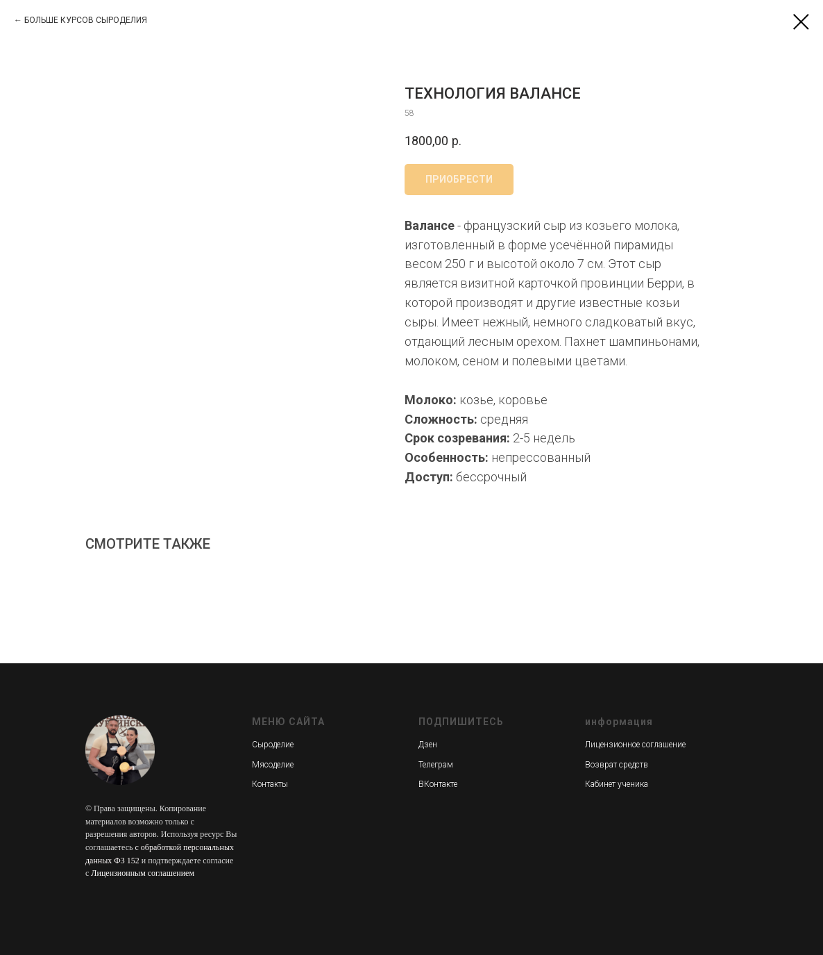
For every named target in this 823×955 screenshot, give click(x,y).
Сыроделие (273, 744)
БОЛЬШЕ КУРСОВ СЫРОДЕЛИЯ (85, 20)
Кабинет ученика (616, 784)
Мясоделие (273, 765)
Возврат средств (616, 765)
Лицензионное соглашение (635, 744)
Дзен (427, 744)
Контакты (270, 784)
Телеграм (435, 765)
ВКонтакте (437, 784)
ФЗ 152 (126, 860)
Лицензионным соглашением (142, 873)
